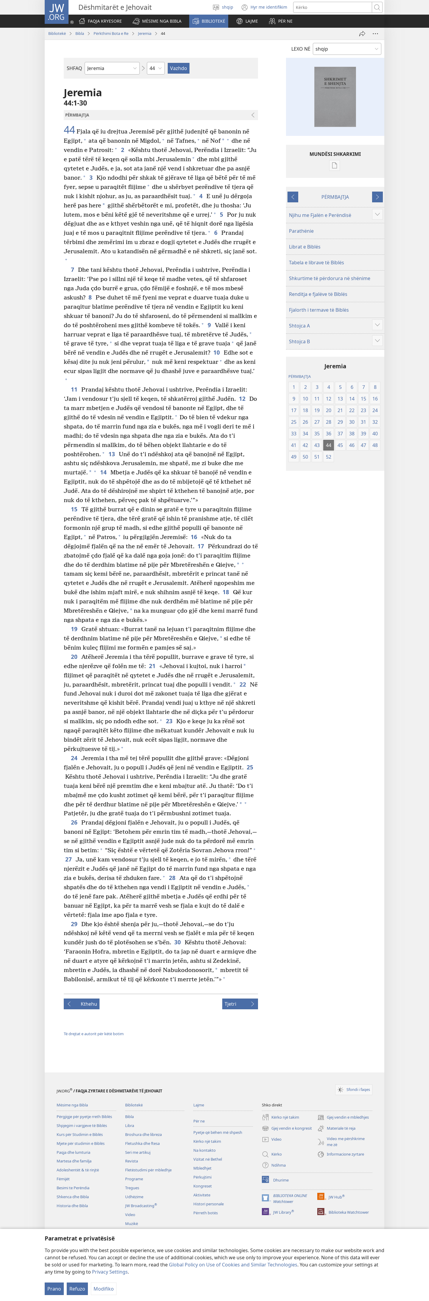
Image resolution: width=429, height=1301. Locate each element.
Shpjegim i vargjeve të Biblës (82, 1125)
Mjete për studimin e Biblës (81, 1143)
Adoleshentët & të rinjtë (78, 1170)
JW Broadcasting (141, 1205)
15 (74, 509)
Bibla (79, 33)
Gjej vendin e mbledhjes (343, 1117)
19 (74, 629)
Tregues (132, 1187)
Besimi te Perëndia (73, 1187)
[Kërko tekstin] (332, 7)
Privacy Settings (110, 1272)
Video (130, 1214)
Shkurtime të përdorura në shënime (329, 278)
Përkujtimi (202, 1177)
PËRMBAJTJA (335, 197)
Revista (131, 1161)
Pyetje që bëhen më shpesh (217, 1132)
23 (169, 721)
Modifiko (104, 1289)
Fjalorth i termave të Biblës (319, 310)
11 (74, 389)
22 (243, 684)
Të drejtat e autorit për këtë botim (94, 1033)
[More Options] (375, 34)
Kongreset (202, 1186)
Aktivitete (201, 1195)
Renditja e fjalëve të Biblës (318, 294)
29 (74, 924)
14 (104, 472)
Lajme (198, 1105)
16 (194, 537)
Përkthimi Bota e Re (111, 33)
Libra (129, 1125)
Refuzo (77, 1289)
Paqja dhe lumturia (73, 1152)
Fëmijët (63, 1179)
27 (69, 859)
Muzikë (131, 1223)
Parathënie (301, 231)
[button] (157, 21)
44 (69, 130)
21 (152, 666)
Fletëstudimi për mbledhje (148, 1170)
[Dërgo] (362, 34)
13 (112, 454)
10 (217, 352)
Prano (54, 1289)
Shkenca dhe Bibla (73, 1196)
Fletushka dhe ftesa (142, 1143)
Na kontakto (204, 1150)
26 (74, 822)
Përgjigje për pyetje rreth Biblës (84, 1116)
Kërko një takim (207, 1141)
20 (74, 656)
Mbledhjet (202, 1168)
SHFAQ (74, 68)
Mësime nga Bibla (72, 1105)
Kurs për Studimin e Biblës (80, 1134)
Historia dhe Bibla (72, 1205)
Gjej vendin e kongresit (287, 1128)
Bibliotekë (57, 33)
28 (172, 878)
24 (74, 758)
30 (178, 942)
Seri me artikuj (137, 1152)
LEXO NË (300, 49)
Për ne (199, 1121)
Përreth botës (205, 1212)
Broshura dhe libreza (143, 1134)
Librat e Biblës (305, 246)
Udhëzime (134, 1196)
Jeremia (144, 33)
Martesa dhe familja (74, 1161)
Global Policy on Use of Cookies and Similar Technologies (233, 1264)
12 (242, 398)
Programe (134, 1179)
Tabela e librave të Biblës (316, 262)
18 (226, 592)
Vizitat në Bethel (207, 1159)
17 (201, 546)
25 (250, 767)
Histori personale (208, 1204)
